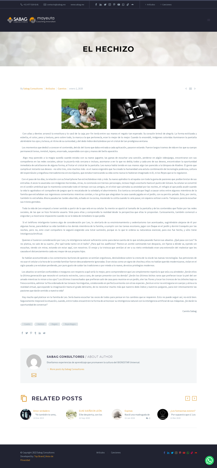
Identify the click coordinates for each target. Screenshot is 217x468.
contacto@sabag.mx (56, 4)
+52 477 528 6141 (31, 4)
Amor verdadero (41, 410)
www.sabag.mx (77, 4)
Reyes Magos (70, 324)
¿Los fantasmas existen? (182, 410)
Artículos (151, 4)
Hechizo (41, 324)
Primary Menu (208, 20)
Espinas (129, 410)
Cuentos (62, 88)
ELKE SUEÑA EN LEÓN (90, 410)
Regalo (55, 324)
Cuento (27, 324)
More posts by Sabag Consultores (67, 369)
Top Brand (39, 456)
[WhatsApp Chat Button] (209, 460)
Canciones (167, 4)
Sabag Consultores (33, 88)
